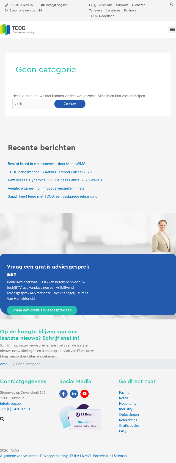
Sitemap (120, 455)
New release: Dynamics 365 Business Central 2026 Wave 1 (55, 180)
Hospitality (128, 403)
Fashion (125, 392)
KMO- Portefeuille (96, 455)
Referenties (128, 420)
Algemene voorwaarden (19, 455)
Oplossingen (129, 414)
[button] (171, 4)
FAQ (122, 431)
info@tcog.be (10, 403)
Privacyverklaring (54, 455)
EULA (74, 455)
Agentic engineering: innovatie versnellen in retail (47, 188)
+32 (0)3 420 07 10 (15, 409)
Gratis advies (129, 425)
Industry (125, 409)
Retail (123, 398)
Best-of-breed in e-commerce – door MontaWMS (46, 164)
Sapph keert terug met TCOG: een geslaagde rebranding (52, 196)
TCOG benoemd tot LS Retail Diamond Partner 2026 (50, 172)
